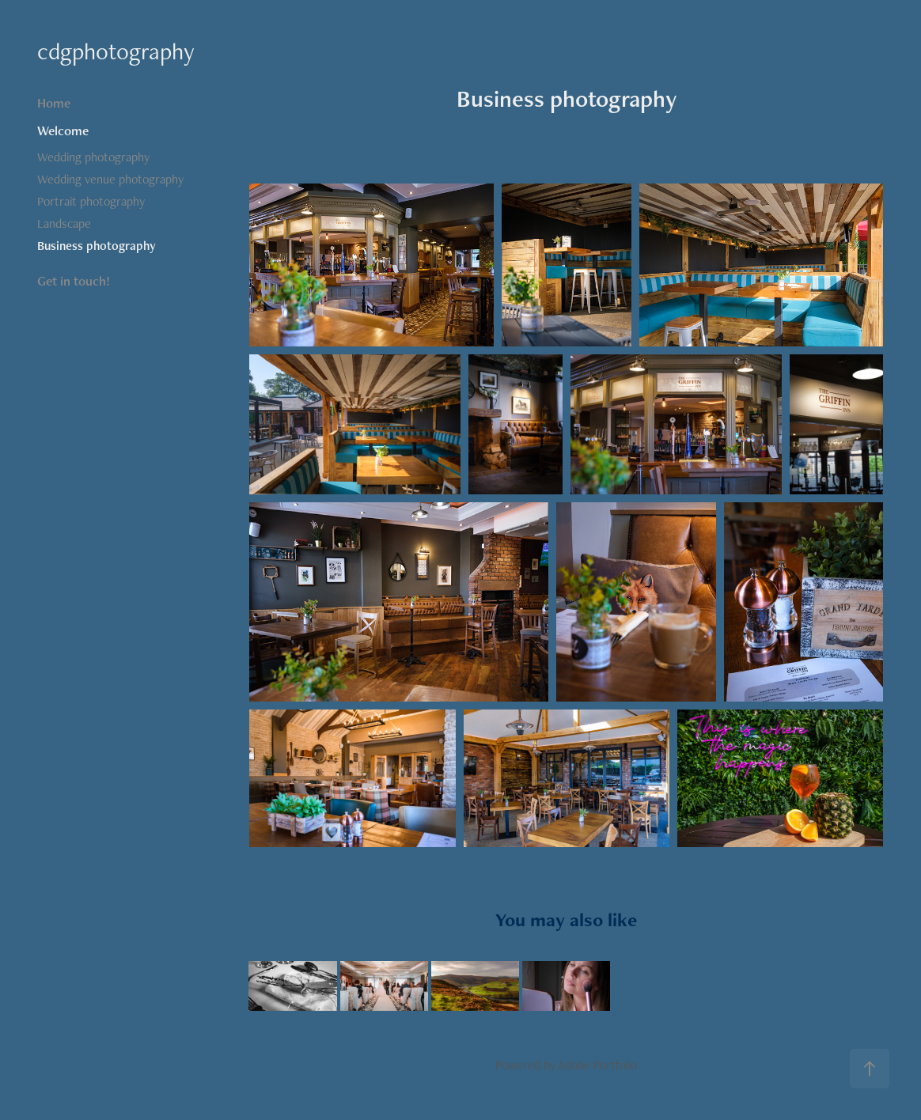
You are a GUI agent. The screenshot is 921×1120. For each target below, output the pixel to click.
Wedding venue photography (110, 179)
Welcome (63, 130)
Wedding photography (93, 157)
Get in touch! (73, 280)
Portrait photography (91, 201)
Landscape (64, 223)
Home (53, 103)
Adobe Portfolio (597, 1065)
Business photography (96, 245)
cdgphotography (116, 51)
